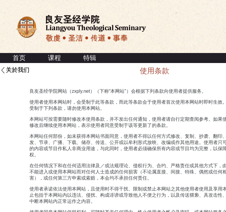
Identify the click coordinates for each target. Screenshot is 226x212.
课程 (54, 58)
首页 (19, 58)
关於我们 (17, 70)
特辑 (89, 58)
